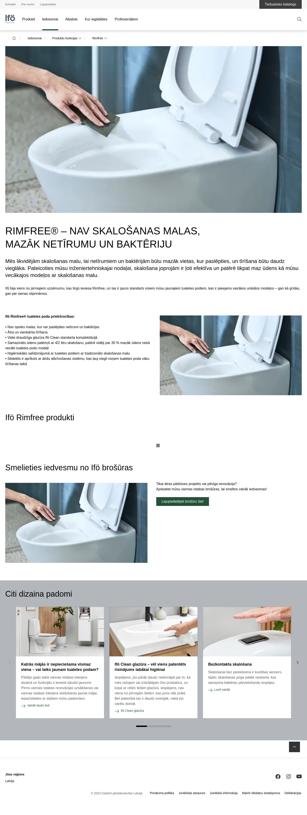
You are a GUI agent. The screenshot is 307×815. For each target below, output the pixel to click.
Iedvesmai (50, 19)
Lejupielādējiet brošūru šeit (182, 501)
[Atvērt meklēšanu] (299, 19)
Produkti (28, 19)
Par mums (27, 4)
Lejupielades (48, 4)
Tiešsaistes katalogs (280, 4)
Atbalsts (71, 19)
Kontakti (10, 4)
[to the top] (294, 747)
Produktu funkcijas (67, 38)
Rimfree (99, 38)
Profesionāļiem (126, 19)
